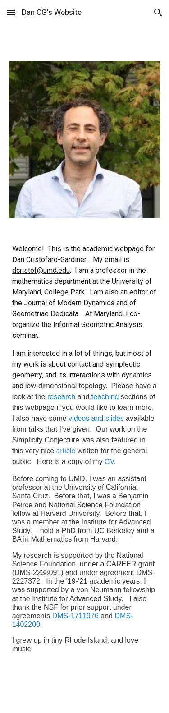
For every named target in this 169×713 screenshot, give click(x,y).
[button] (11, 12)
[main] (85, 456)
